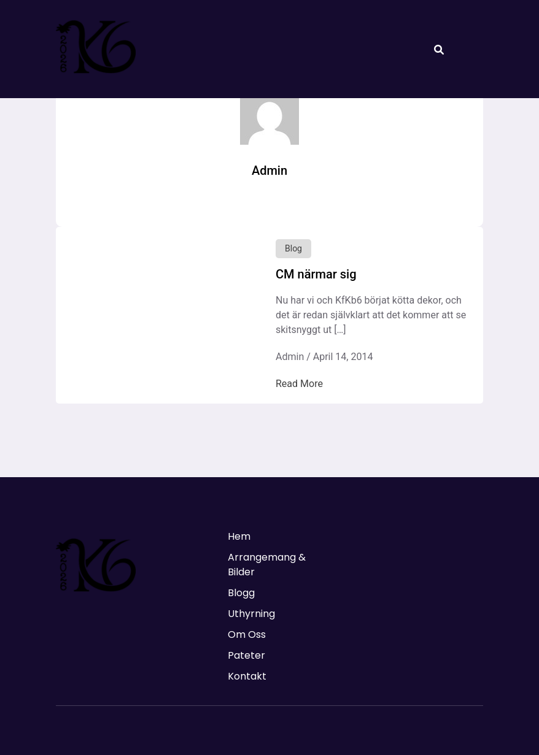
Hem (239, 536)
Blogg (241, 593)
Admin (290, 356)
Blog (293, 248)
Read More (299, 383)
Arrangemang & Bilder (267, 564)
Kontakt (247, 676)
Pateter (246, 655)
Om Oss (247, 634)
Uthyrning (251, 614)
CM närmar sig (316, 274)
